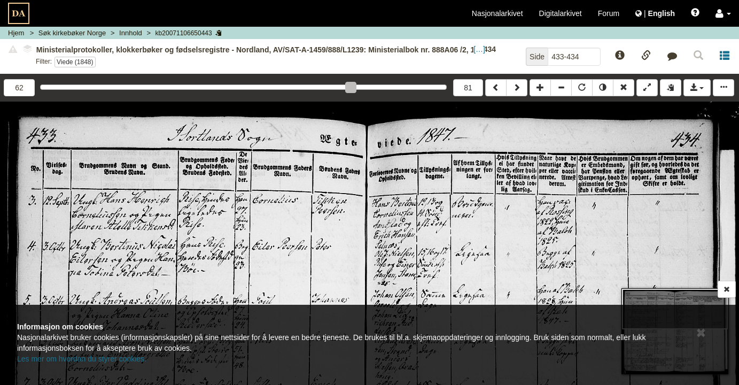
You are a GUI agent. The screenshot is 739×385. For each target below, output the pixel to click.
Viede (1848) (75, 62)
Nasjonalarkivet (497, 13)
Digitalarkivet (560, 13)
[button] (723, 13)
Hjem (16, 33)
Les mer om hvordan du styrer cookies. (81, 359)
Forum (608, 13)
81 (468, 87)
